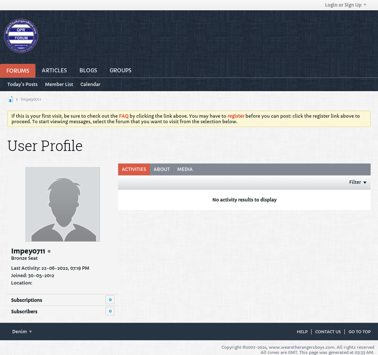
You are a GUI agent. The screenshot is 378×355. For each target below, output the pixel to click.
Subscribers (24, 311)
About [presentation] (162, 169)
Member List (59, 84)
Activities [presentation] (134, 169)
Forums (17, 71)
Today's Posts (22, 84)
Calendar (90, 84)
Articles (54, 70)
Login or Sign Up (345, 5)
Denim (22, 331)
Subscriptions (26, 300)
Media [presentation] (185, 169)
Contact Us (328, 331)
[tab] (134, 169)
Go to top (359, 331)
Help (302, 331)
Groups (120, 70)
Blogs (88, 70)
